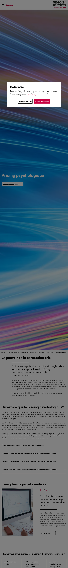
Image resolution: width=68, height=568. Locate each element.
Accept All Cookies (42, 101)
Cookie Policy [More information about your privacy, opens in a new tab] (31, 95)
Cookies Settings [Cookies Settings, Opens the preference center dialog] (25, 101)
